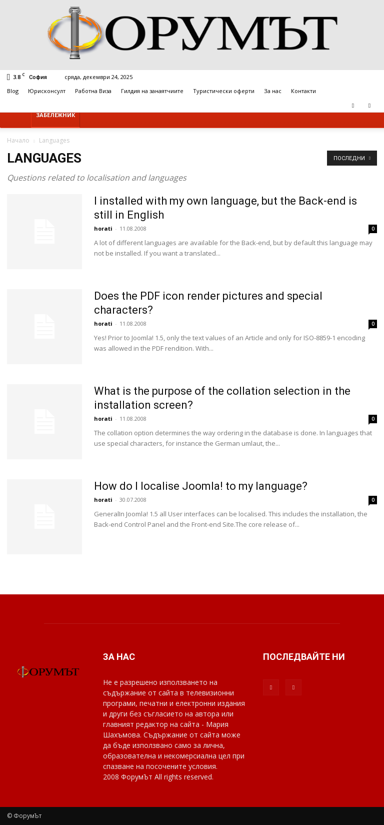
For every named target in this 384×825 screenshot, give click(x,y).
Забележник (55, 115)
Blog (12, 91)
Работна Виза (93, 91)
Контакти (303, 91)
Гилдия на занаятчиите (152, 91)
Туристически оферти (223, 91)
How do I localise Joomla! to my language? (201, 486)
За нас (273, 91)
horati (103, 228)
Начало (18, 140)
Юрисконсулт (47, 91)
